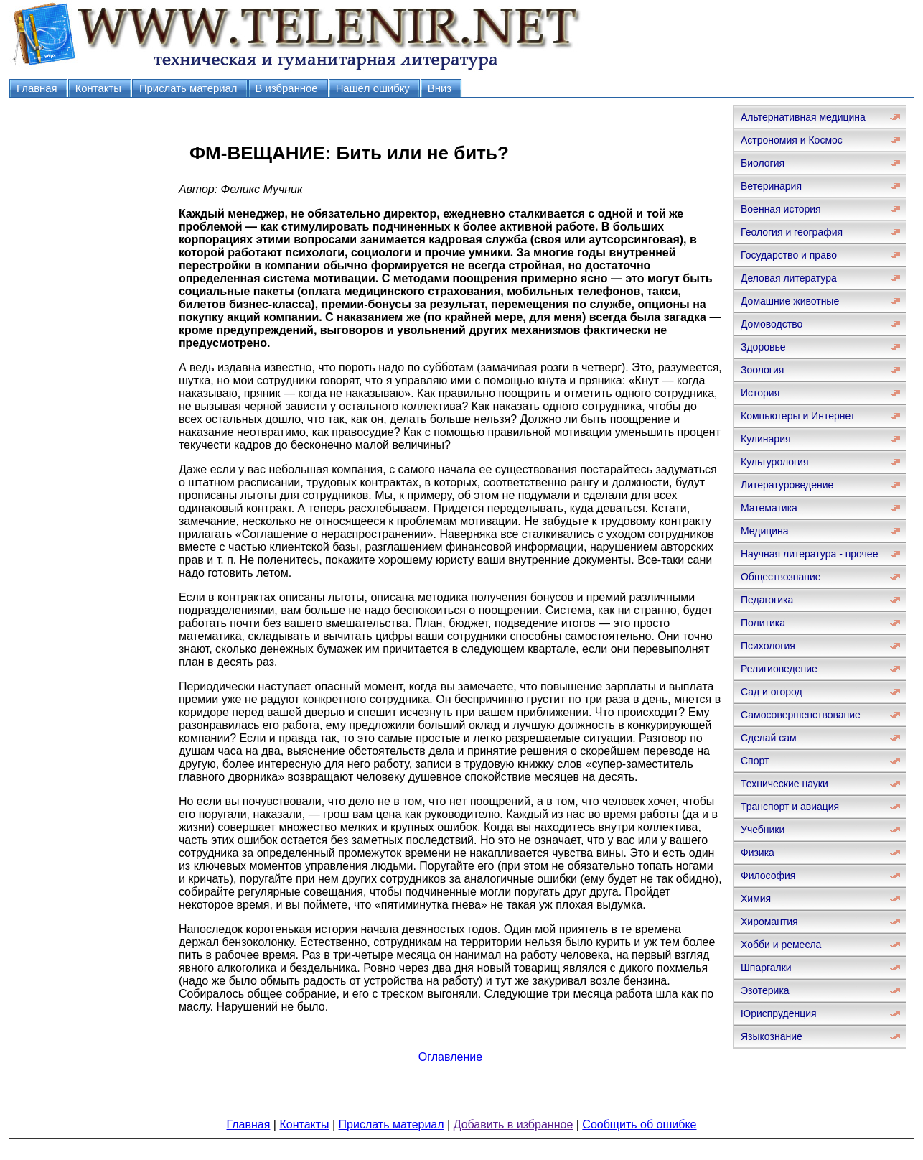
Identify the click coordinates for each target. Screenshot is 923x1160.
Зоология (762, 370)
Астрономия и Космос (792, 140)
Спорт (755, 760)
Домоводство (771, 324)
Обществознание (781, 577)
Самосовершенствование (801, 714)
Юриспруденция (779, 1013)
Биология (762, 163)
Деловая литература (789, 278)
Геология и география (792, 232)
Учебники (762, 829)
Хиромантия (769, 921)
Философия (768, 875)
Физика (757, 852)
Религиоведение (779, 668)
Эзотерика (765, 990)
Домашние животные (790, 301)
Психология (768, 645)
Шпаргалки (766, 967)
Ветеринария (771, 186)
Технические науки (784, 783)
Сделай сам (769, 737)
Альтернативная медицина (803, 117)
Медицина (765, 531)
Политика (763, 622)
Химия (756, 898)
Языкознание (771, 1036)
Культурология (775, 462)
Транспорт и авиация (790, 806)
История (760, 393)
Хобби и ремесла (781, 944)
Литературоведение (787, 485)
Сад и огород (771, 691)
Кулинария (766, 439)
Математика (769, 508)
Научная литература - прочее (809, 554)
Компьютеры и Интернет (798, 416)
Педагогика (767, 599)
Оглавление (450, 1057)
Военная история (781, 209)
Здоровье (763, 347)
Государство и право (789, 255)
